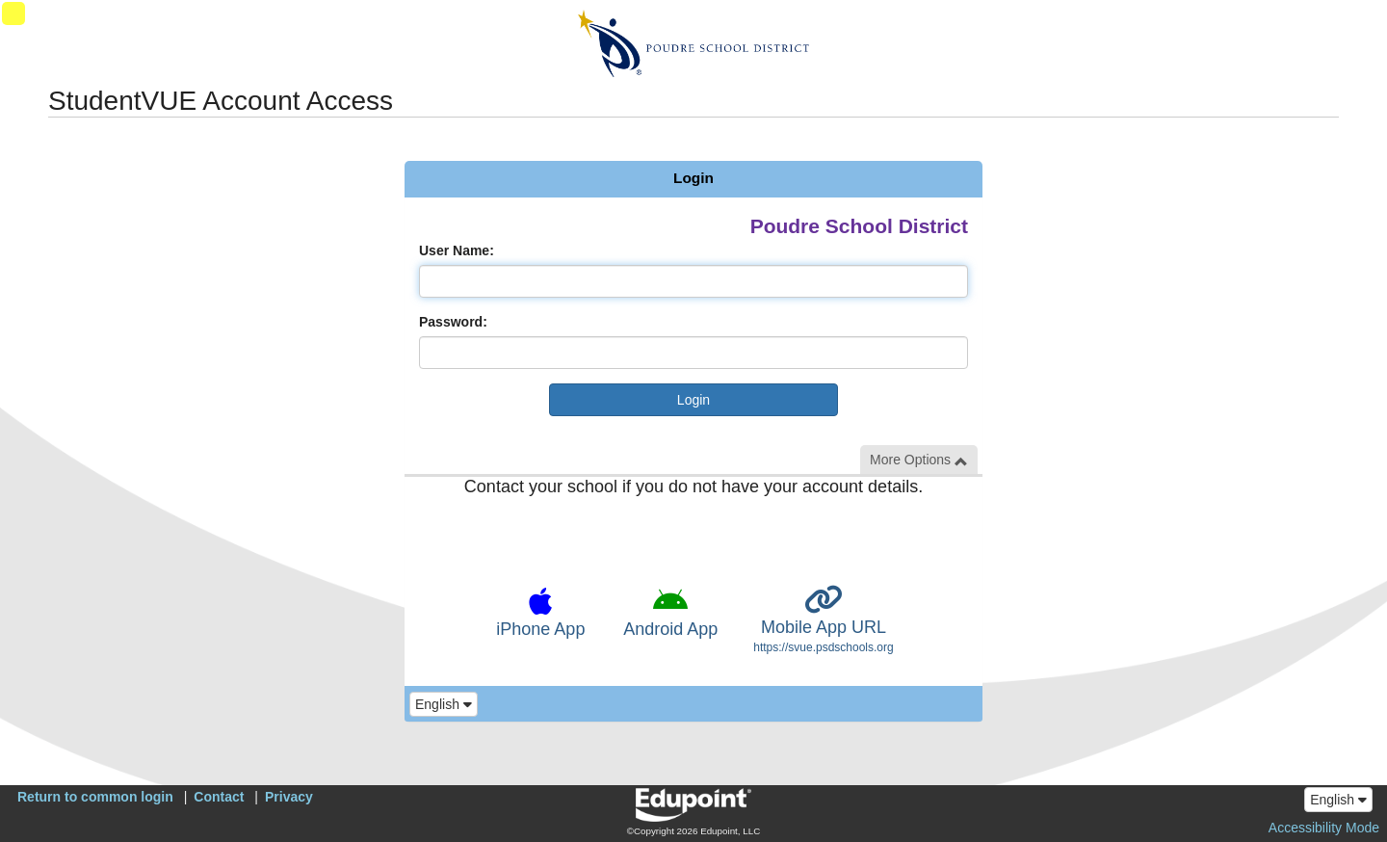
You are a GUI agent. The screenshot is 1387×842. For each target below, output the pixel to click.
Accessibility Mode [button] (1324, 827)
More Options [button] (919, 460)
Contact (219, 796)
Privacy (289, 796)
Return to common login (95, 796)
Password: (453, 321)
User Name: (456, 250)
